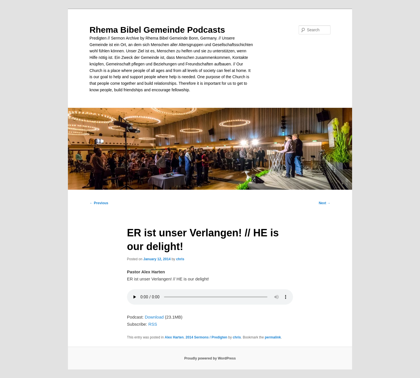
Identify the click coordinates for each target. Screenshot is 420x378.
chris (180, 259)
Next (324, 203)
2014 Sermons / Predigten (206, 337)
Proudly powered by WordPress (210, 358)
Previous (99, 203)
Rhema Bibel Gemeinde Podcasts (157, 29)
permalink (273, 337)
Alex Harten (174, 337)
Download (154, 317)
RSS (152, 324)
